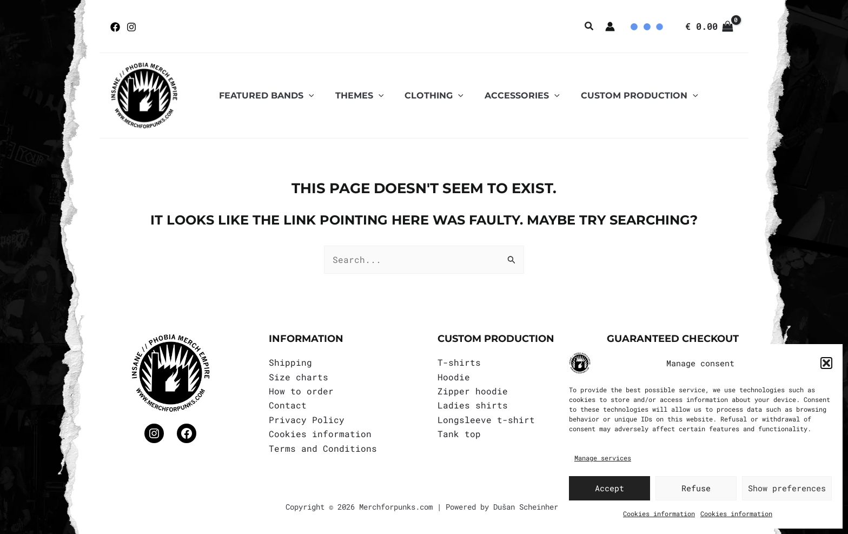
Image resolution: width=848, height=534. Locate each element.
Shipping (290, 362)
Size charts (298, 377)
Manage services (602, 457)
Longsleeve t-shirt (486, 419)
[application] (306, 95)
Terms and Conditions (323, 448)
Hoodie (454, 377)
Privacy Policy (307, 419)
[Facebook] (115, 27)
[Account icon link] (610, 26)
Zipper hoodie (473, 391)
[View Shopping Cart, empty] (709, 26)
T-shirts (459, 362)
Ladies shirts (473, 405)
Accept (609, 488)
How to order (301, 391)
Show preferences (787, 488)
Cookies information (659, 513)
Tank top (459, 433)
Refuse (696, 488)
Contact (288, 405)
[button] (826, 363)
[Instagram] (131, 27)
